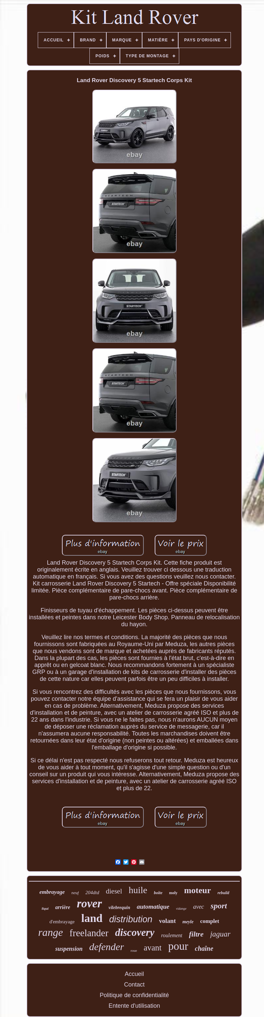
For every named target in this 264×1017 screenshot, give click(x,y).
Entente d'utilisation (134, 1005)
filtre (196, 934)
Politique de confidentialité (134, 995)
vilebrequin (119, 907)
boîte (158, 892)
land (91, 918)
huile (138, 890)
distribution (130, 919)
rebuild (223, 892)
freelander (89, 933)
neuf (75, 892)
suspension (68, 948)
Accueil (134, 974)
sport (219, 905)
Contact (134, 984)
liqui (45, 908)
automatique (153, 906)
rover (89, 903)
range (50, 932)
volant (167, 920)
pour (178, 946)
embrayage (52, 892)
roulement (171, 935)
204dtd (92, 892)
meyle (188, 921)
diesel (114, 891)
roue (134, 950)
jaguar (220, 934)
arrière (62, 907)
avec (198, 906)
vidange (181, 908)
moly (173, 892)
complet (209, 921)
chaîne (204, 948)
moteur (197, 890)
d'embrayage (62, 921)
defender (106, 946)
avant (153, 947)
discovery (134, 932)
